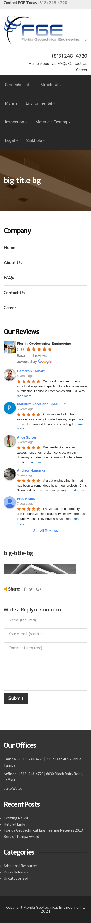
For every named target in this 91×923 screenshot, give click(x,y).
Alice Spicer (26, 437)
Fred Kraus (26, 499)
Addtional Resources (21, 865)
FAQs (62, 63)
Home (33, 63)
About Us (48, 63)
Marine (11, 103)
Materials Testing (52, 121)
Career (81, 70)
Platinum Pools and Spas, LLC (41, 404)
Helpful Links (15, 824)
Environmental (40, 103)
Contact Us (77, 63)
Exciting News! (16, 817)
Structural (50, 84)
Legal (11, 140)
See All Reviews (45, 531)
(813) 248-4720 (52, 3)
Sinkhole (35, 140)
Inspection (16, 121)
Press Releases (16, 872)
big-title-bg (18, 553)
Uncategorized (16, 878)
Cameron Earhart (31, 371)
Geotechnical (18, 84)
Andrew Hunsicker (32, 470)
